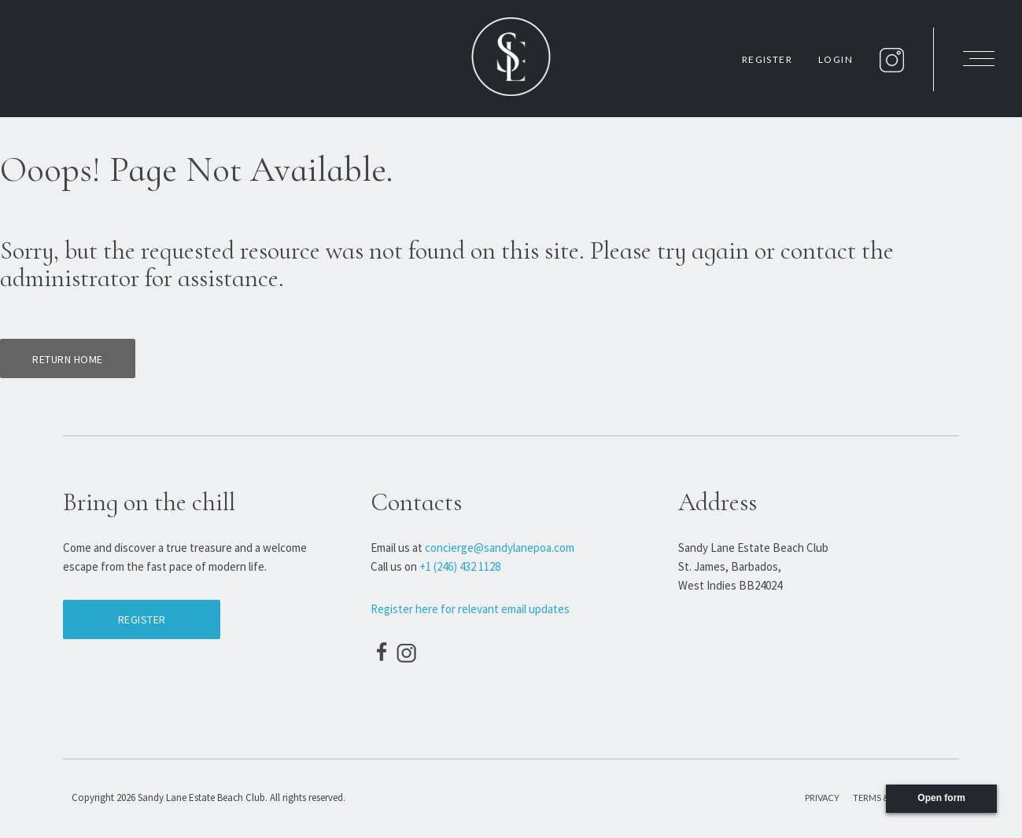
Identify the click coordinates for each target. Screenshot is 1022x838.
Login (835, 59)
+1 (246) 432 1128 (459, 566)
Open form (941, 797)
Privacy (822, 797)
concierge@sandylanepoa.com (499, 547)
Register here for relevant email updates (470, 608)
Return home (67, 359)
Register (767, 59)
